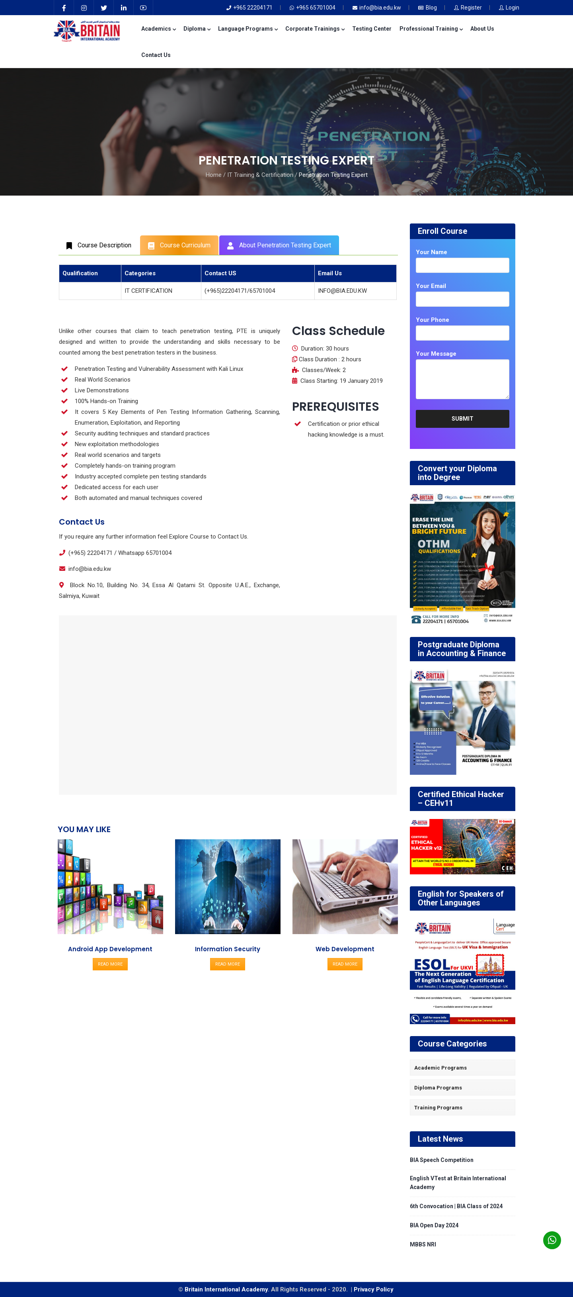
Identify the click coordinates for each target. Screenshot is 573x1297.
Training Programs (438, 1108)
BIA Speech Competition (442, 1160)
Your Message (436, 353)
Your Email (431, 286)
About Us (482, 28)
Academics (158, 28)
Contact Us (156, 55)
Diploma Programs (438, 1088)
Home (214, 174)
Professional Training (431, 28)
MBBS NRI (423, 1244)
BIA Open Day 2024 (434, 1225)
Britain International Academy (226, 1289)
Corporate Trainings (314, 28)
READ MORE (110, 964)
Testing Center (372, 28)
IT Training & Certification (260, 174)
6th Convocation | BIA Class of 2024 (456, 1206)
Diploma (196, 28)
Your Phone (432, 319)
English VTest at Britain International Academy (458, 1182)
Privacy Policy (374, 1289)
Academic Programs (440, 1068)
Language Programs (247, 28)
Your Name (431, 252)
